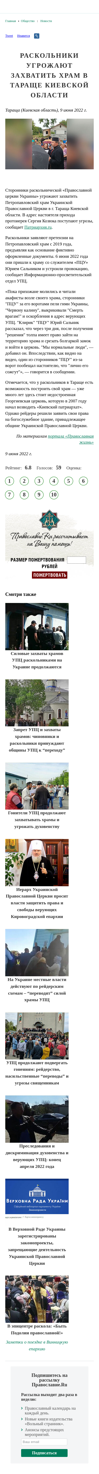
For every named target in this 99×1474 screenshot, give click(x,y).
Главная (10, 21)
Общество (28, 21)
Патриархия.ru (37, 227)
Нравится (23, 36)
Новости (46, 21)
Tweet (9, 36)
